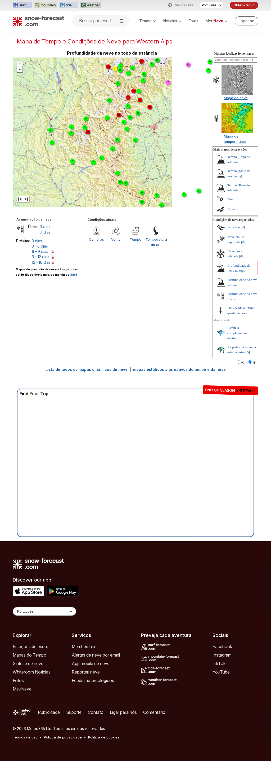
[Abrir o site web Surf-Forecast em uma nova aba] (22, 5)
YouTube (221, 672)
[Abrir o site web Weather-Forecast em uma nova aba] (90, 5)
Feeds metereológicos (93, 680)
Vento (116, 239)
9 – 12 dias (40, 256)
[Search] (122, 21)
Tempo (147, 21)
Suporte (74, 712)
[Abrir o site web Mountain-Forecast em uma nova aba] (45, 5)
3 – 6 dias (40, 246)
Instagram (222, 655)
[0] (243, 227)
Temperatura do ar (155, 242)
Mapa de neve (236, 98)
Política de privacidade (63, 737)
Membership (83, 646)
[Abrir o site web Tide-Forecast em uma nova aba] (68, 5)
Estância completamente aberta (237, 333)
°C (243, 362)
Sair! (73, 274)
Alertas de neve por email (96, 655)
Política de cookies (103, 737)
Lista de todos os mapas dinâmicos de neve (87, 369)
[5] (248, 352)
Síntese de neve (28, 663)
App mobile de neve (91, 663)
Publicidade (49, 712)
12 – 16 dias (41, 262)
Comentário (154, 712)
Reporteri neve (86, 672)
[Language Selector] (44, 611)
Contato (95, 712)
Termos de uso (25, 737)
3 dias (45, 227)
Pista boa (233, 227)
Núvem (232, 209)
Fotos (193, 21)
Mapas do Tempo (29, 655)
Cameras (96, 239)
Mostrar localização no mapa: (234, 53)
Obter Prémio (244, 5)
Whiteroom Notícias (32, 672)
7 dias (45, 232)
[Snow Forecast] (38, 21)
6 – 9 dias (40, 251)
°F (254, 362)
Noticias (172, 21)
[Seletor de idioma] (211, 5)
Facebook (222, 646)
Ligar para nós (123, 712)
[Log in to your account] (246, 20)
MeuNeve (22, 689)
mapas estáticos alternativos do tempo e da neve (179, 369)
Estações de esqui (30, 646)
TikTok (219, 663)
